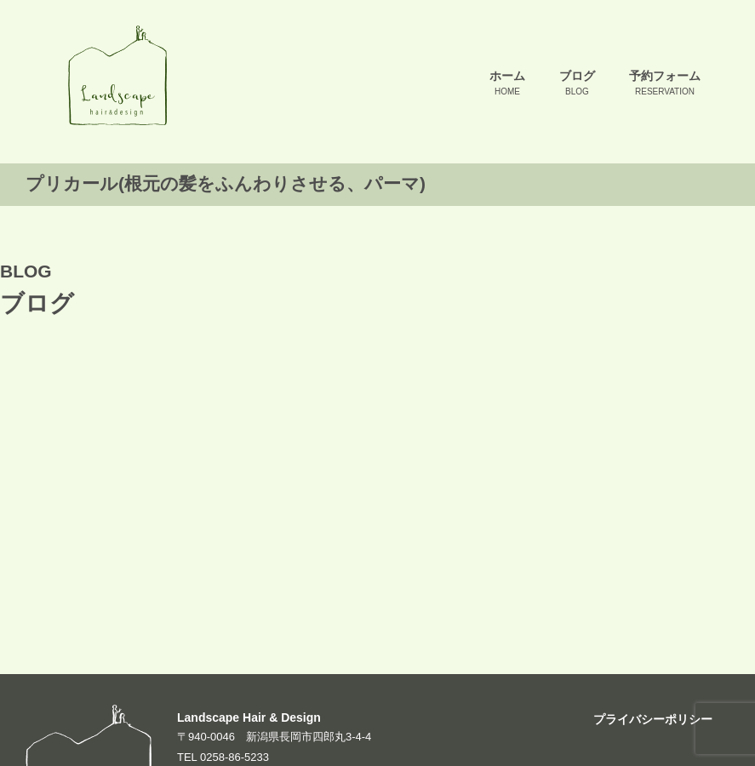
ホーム (507, 84)
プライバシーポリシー (652, 719)
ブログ (577, 84)
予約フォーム (665, 84)
